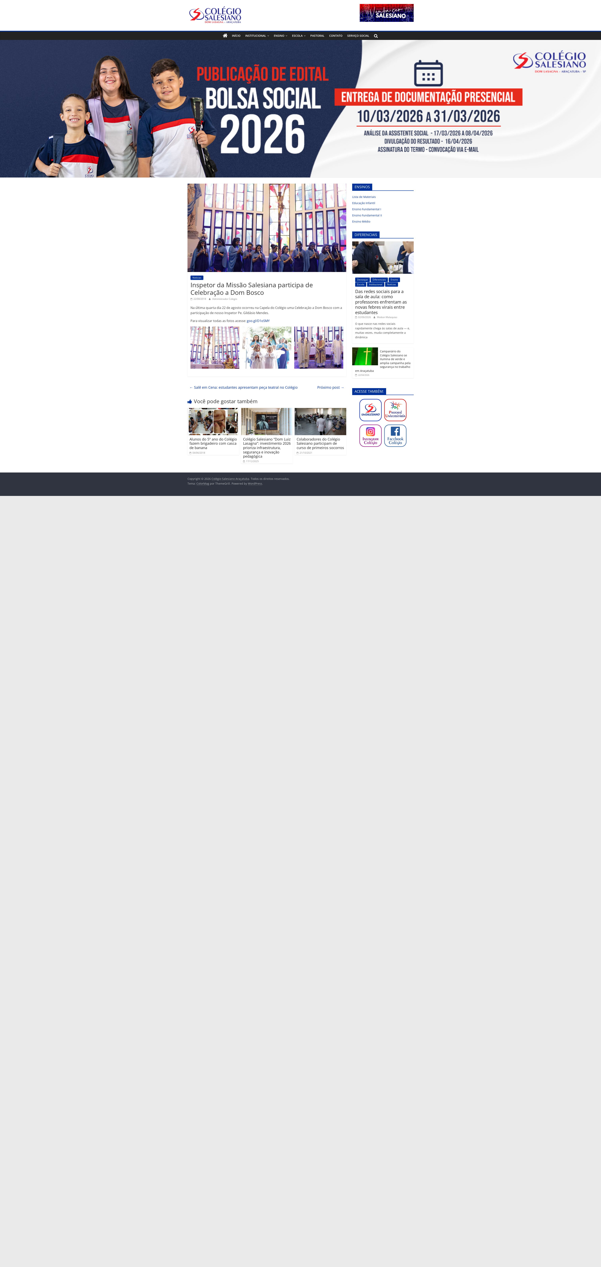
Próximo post (330, 387)
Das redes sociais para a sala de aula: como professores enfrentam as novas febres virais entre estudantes (381, 301)
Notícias (196, 277)
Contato (335, 36)
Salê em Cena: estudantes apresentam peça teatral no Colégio (243, 387)
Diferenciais (379, 279)
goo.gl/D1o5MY (258, 321)
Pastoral (317, 36)
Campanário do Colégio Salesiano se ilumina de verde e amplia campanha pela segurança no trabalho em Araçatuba (383, 361)
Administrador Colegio (224, 299)
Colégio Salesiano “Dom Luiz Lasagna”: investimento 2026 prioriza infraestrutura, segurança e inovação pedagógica (267, 448)
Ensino (279, 36)
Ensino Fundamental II (367, 215)
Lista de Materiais (364, 197)
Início (236, 36)
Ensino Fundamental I (366, 209)
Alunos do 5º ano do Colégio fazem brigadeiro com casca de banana (213, 443)
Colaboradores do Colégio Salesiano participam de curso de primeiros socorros (320, 443)
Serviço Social (358, 36)
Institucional (255, 36)
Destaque (362, 279)
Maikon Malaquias (387, 317)
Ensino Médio (361, 221)
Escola (297, 36)
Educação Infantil (363, 203)
